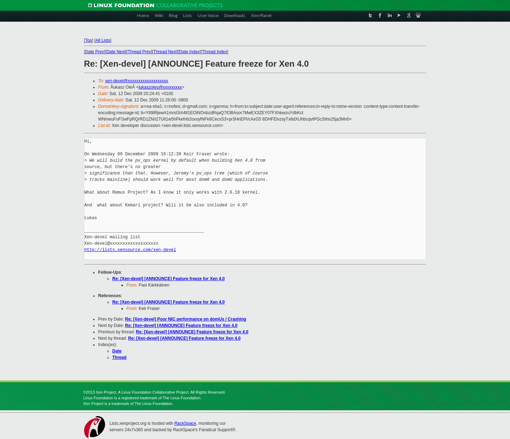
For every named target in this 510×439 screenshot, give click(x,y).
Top (88, 40)
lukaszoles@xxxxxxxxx (160, 87)
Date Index (189, 51)
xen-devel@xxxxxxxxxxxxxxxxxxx (136, 80)
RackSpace (185, 423)
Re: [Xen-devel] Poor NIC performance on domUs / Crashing (185, 319)
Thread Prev (139, 51)
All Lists (103, 40)
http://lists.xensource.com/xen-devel (130, 250)
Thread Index (214, 51)
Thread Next (165, 51)
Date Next (115, 51)
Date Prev (94, 51)
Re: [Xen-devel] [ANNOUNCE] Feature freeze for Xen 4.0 (168, 278)
